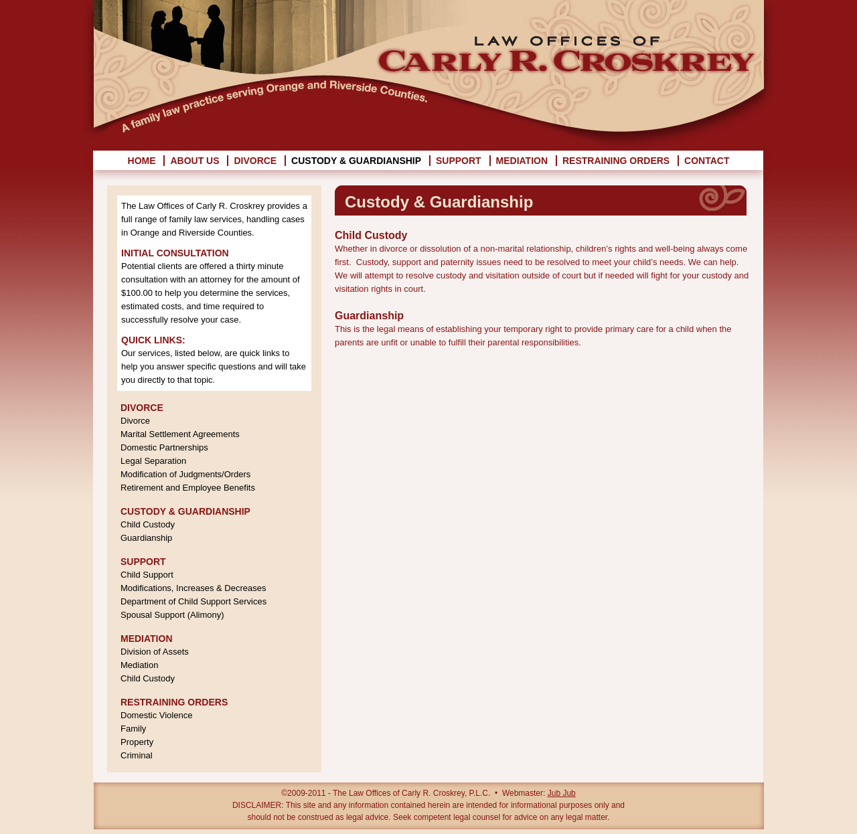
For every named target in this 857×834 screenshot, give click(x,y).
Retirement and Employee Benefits (188, 488)
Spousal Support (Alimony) (172, 615)
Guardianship (146, 538)
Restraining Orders (616, 160)
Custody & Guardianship (356, 160)
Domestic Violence (156, 715)
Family (133, 729)
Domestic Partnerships (164, 447)
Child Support (147, 575)
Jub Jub (562, 793)
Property (137, 742)
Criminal (137, 755)
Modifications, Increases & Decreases (193, 588)
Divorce (255, 160)
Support (458, 160)
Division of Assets (155, 652)
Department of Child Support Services (193, 601)
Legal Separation (153, 461)
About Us (194, 160)
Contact (706, 160)
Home (142, 160)
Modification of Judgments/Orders (185, 474)
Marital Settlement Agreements (180, 434)
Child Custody (148, 524)
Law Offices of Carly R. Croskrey (568, 43)
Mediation (522, 160)
